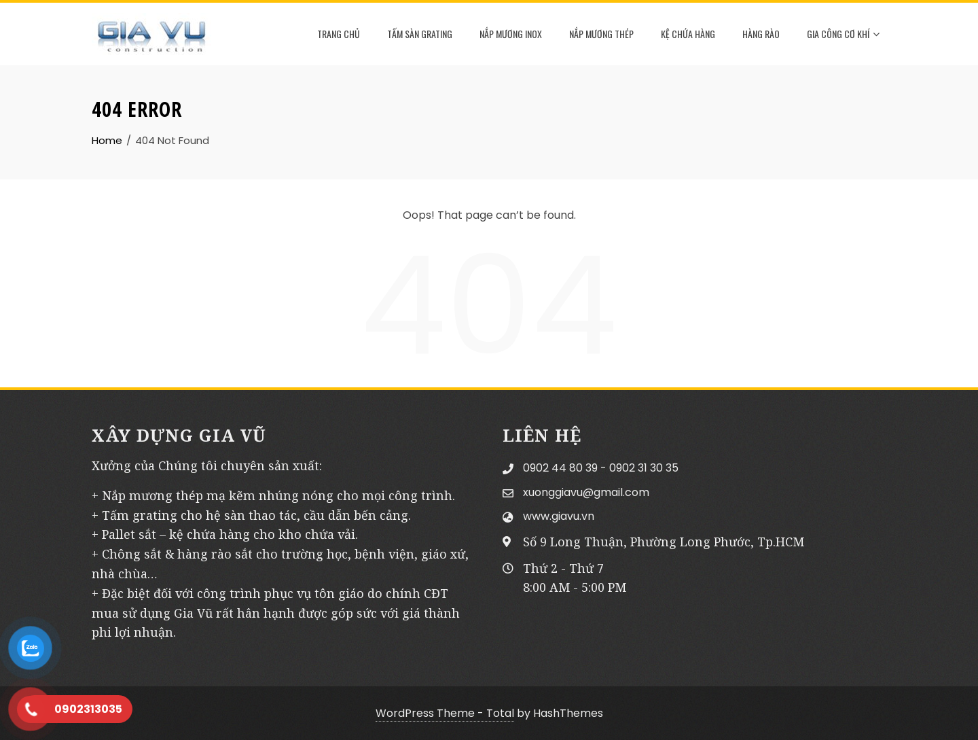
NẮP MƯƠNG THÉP (601, 34)
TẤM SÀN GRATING (419, 34)
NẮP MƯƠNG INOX (510, 34)
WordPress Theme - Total (445, 713)
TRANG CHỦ (338, 34)
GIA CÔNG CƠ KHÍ (843, 34)
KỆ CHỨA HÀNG (688, 34)
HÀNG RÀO (761, 34)
